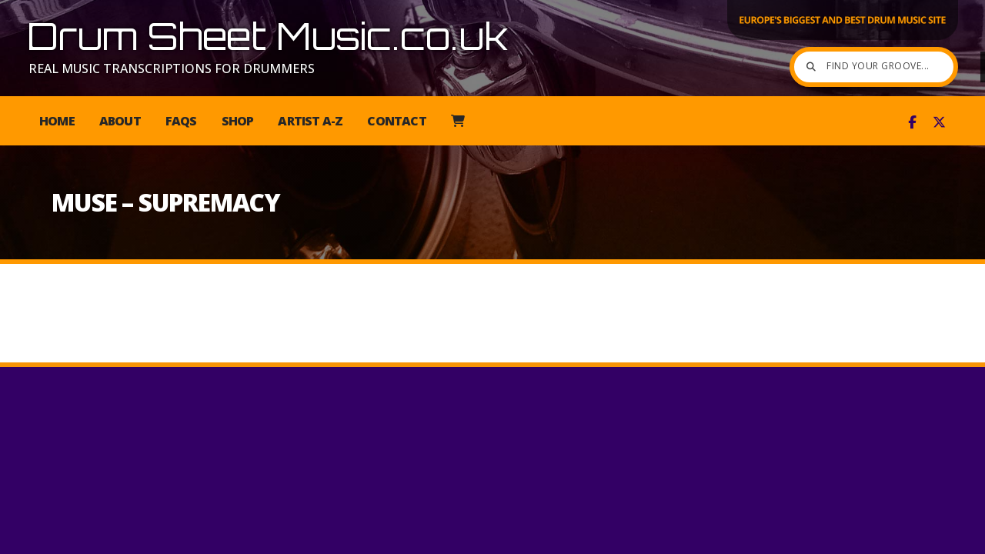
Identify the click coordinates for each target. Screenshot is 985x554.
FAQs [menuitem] (181, 120)
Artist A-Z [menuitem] (310, 120)
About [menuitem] (120, 120)
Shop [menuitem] (238, 120)
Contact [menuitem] (396, 120)
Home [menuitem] (57, 120)
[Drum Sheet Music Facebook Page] (912, 122)
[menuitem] (457, 120)
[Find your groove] (831, 67)
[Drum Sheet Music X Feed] (939, 122)
